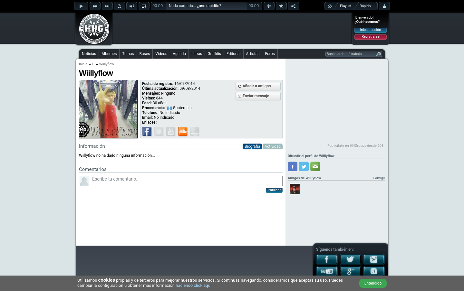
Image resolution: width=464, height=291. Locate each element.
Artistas (253, 54)
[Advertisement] (232, 28)
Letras (196, 54)
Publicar (274, 190)
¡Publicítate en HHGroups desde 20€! (355, 146)
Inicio (83, 64)
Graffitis (214, 54)
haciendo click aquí (193, 285)
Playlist (345, 6)
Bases (145, 54)
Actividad (273, 146)
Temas (128, 54)
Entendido (373, 283)
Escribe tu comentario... (187, 181)
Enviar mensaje (256, 96)
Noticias (89, 54)
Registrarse (370, 36)
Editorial (233, 54)
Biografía (252, 146)
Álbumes (109, 54)
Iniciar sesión (370, 30)
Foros (270, 54)
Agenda (179, 54)
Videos (161, 54)
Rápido (365, 6)
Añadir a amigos (257, 86)
